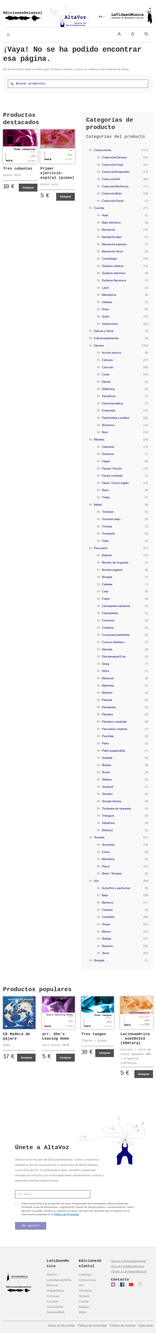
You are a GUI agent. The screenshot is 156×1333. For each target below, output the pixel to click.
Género (99, 345)
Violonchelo (110, 323)
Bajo (105, 895)
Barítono (107, 902)
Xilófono (107, 830)
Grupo (106, 924)
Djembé (107, 649)
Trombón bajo (111, 519)
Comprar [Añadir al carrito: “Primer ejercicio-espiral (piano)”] (65, 196)
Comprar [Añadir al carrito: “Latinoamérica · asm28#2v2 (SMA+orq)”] (143, 1074)
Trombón (108, 511)
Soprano (107, 946)
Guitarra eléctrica (113, 273)
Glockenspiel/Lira (114, 656)
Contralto (108, 916)
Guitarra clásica (112, 266)
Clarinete (108, 446)
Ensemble (108, 410)
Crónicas (53, 1296)
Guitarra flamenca (114, 280)
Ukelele (107, 302)
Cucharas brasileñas (116, 634)
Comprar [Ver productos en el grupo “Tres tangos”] (104, 1052)
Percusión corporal (114, 729)
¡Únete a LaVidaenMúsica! (129, 1271)
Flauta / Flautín (112, 468)
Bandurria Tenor (112, 251)
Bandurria (108, 229)
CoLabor (52, 1301)
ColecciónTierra (112, 200)
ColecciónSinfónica (115, 186)
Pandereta (109, 707)
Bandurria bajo (112, 237)
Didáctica (108, 389)
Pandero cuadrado (114, 721)
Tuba (105, 540)
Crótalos (107, 627)
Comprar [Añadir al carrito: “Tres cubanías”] (28, 187)
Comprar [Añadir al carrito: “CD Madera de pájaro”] (26, 1057)
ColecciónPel (111, 179)
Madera (99, 439)
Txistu (106, 497)
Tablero (107, 779)
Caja (105, 591)
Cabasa (107, 584)
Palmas (107, 700)
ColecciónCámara (114, 157)
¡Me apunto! (31, 1225)
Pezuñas (108, 736)
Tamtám (107, 793)
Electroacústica (112, 403)
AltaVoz (52, 1274)
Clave (106, 852)
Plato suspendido (113, 750)
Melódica (108, 859)
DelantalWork (56, 1312)
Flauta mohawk (112, 475)
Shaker (106, 765)
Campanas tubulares (116, 606)
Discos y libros (104, 331)
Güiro (105, 670)
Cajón (106, 598)
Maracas (108, 678)
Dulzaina (108, 454)
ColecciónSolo (112, 193)
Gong (105, 663)
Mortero (107, 692)
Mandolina (109, 294)
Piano (106, 866)
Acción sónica (111, 352)
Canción (107, 367)
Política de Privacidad (66, 1214)
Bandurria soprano (114, 244)
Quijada (107, 757)
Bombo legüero (112, 569)
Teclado (99, 837)
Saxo (105, 490)
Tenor (105, 953)
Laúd (105, 287)
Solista (106, 938)
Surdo (106, 772)
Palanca (52, 1285)
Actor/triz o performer (116, 888)
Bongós (107, 577)
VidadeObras (55, 1290)
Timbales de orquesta (116, 808)
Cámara (107, 360)
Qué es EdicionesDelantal (128, 1261)
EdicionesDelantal (106, 338)
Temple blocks (111, 801)
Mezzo (106, 931)
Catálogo (85, 1274)
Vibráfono (108, 823)
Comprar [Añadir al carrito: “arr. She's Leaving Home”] (65, 1057)
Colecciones (102, 150)
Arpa (105, 215)
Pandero (107, 714)
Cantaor (107, 909)
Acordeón (108, 844)
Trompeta (108, 533)
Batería (107, 555)
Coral (105, 374)
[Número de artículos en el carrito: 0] (132, 34)
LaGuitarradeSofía (59, 1280)
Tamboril (107, 786)
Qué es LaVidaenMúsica (127, 1266)
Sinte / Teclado (112, 873)
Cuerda (99, 207)
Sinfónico (108, 425)
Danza (106, 381)
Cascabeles (110, 613)
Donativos (108, 396)
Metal (98, 504)
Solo (105, 432)
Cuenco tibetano (113, 642)
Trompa (107, 526)
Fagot (106, 461)
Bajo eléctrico (111, 222)
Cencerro (108, 620)
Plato (105, 743)
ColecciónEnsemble (115, 171)
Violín (105, 316)
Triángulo (108, 815)
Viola (105, 309)
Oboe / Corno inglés (115, 483)
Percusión (101, 548)
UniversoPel (55, 1306)
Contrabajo (109, 258)
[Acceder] (119, 34)
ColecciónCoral (112, 164)
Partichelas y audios (115, 417)
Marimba (108, 685)
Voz (96, 880)
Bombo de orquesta (115, 562)
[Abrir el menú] (8, 34)
